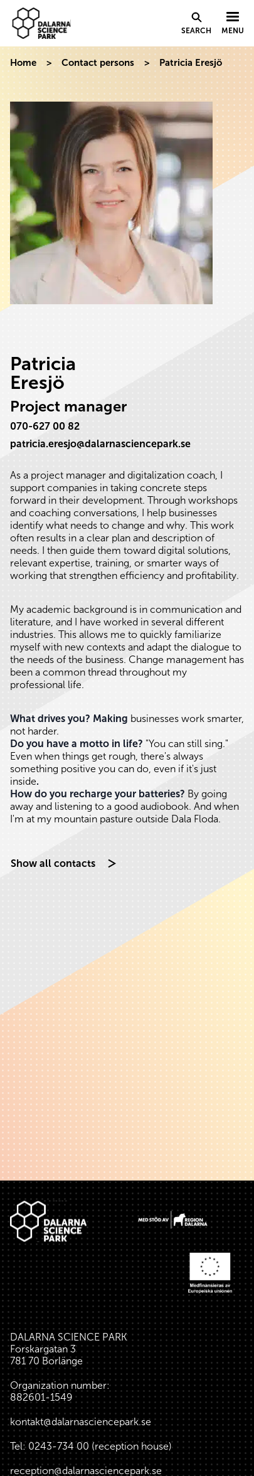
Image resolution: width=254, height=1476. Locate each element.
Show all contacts (53, 863)
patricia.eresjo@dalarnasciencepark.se (100, 444)
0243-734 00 (58, 1446)
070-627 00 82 (45, 426)
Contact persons (97, 62)
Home (23, 62)
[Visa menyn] (232, 24)
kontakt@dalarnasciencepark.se (80, 1422)
